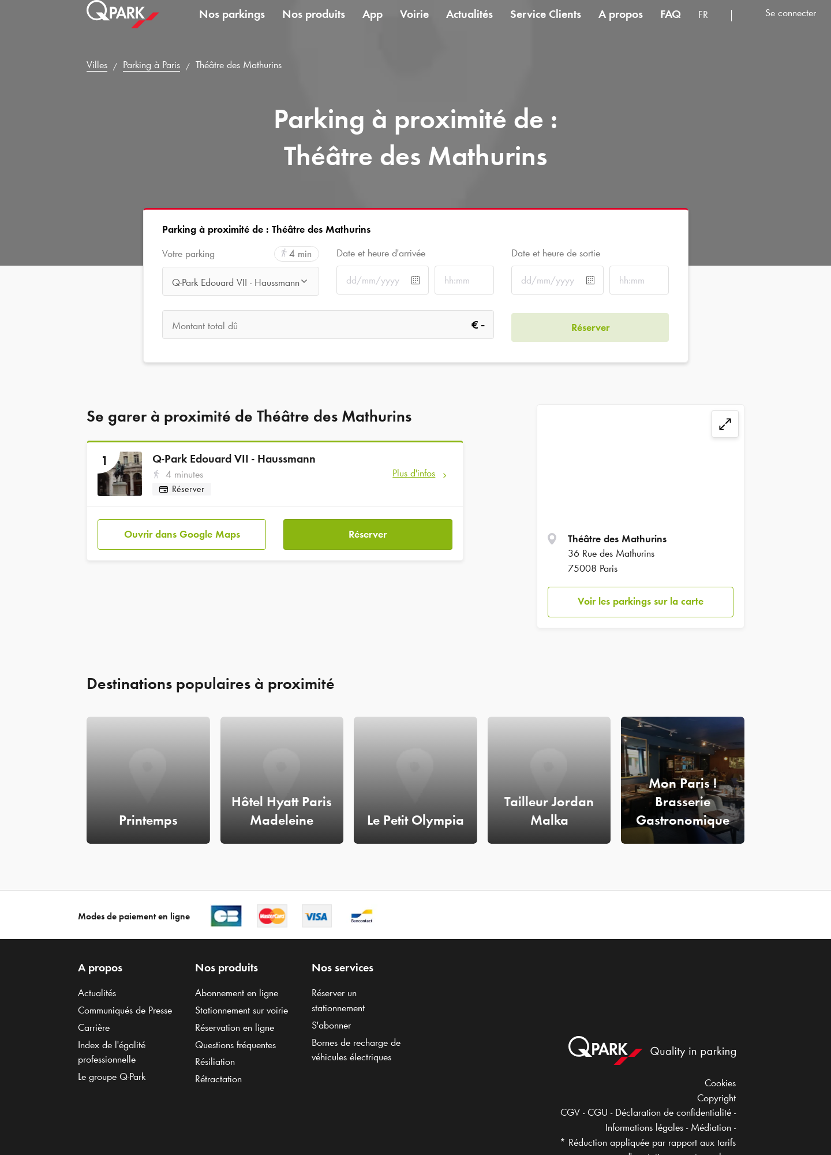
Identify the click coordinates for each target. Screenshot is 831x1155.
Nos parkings (232, 25)
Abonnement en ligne (236, 992)
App (372, 25)
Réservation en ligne (234, 1027)
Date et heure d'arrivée (380, 253)
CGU (597, 1112)
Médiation (711, 1127)
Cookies (720, 1082)
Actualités (469, 25)
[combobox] (710, 27)
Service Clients (545, 25)
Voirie (414, 25)
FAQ (670, 25)
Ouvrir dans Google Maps (182, 532)
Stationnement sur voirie (241, 1010)
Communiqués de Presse (125, 1010)
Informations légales (644, 1127)
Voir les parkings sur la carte (640, 601)
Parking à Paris (151, 64)
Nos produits (313, 25)
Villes (97, 64)
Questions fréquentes (235, 1044)
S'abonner (331, 1025)
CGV (570, 1112)
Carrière (94, 1027)
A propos (620, 25)
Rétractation (218, 1078)
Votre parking (188, 254)
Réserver (368, 532)
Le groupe (111, 1076)
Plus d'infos (413, 473)
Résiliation (215, 1061)
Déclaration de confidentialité (673, 1112)
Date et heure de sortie (555, 253)
